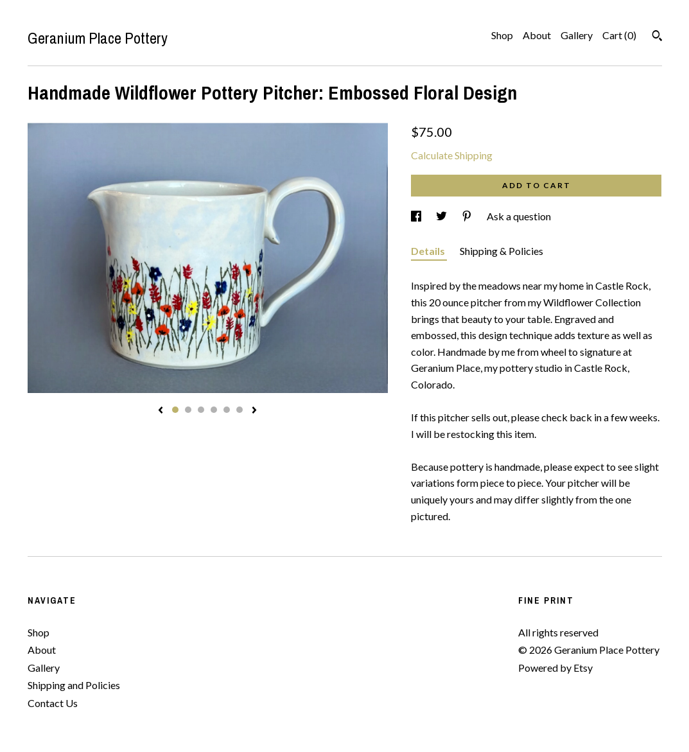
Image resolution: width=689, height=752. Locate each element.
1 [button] (175, 410)
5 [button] (226, 410)
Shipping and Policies (74, 685)
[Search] (657, 37)
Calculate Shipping (452, 155)
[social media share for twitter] (442, 216)
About (537, 35)
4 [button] (214, 410)
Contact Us (53, 703)
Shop (502, 35)
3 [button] (201, 410)
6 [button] (239, 410)
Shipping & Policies (501, 251)
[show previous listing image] (160, 411)
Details (429, 251)
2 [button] (188, 410)
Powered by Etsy (555, 667)
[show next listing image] (254, 411)
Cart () (619, 35)
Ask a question (519, 216)
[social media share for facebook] (417, 216)
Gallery (577, 35)
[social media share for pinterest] (468, 216)
